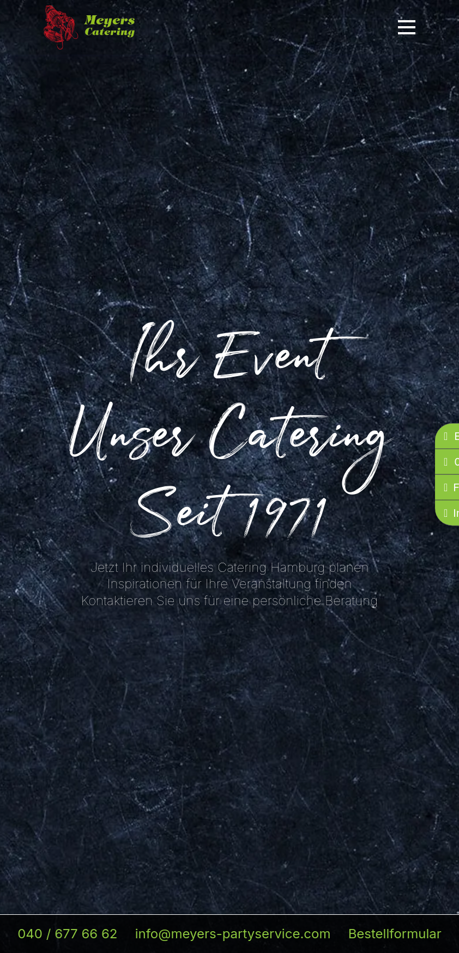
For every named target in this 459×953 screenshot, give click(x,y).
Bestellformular (395, 934)
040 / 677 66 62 (67, 934)
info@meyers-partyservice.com (233, 934)
